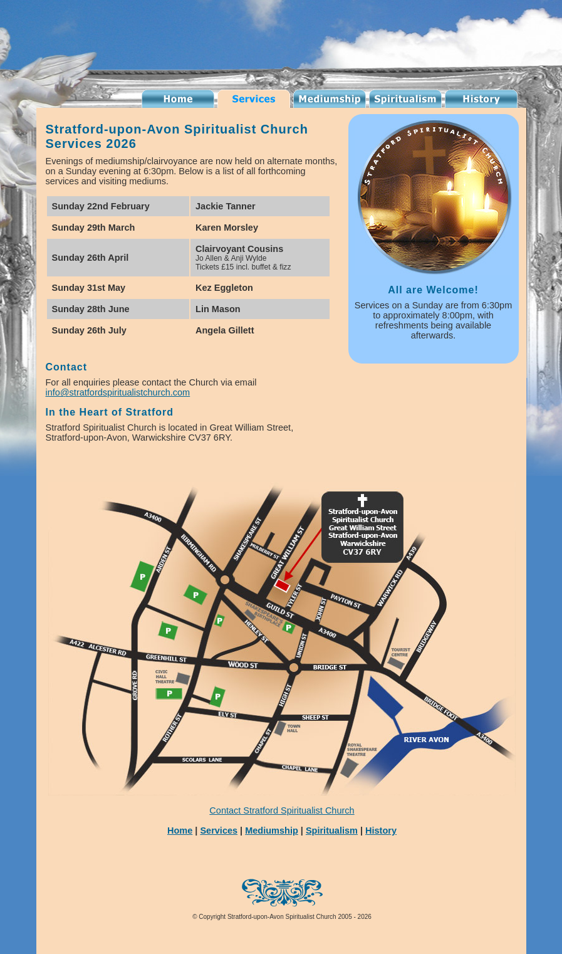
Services (253, 98)
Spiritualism (405, 98)
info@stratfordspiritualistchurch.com (118, 392)
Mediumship (329, 98)
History (481, 98)
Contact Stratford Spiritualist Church (281, 810)
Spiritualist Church (178, 98)
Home (179, 831)
